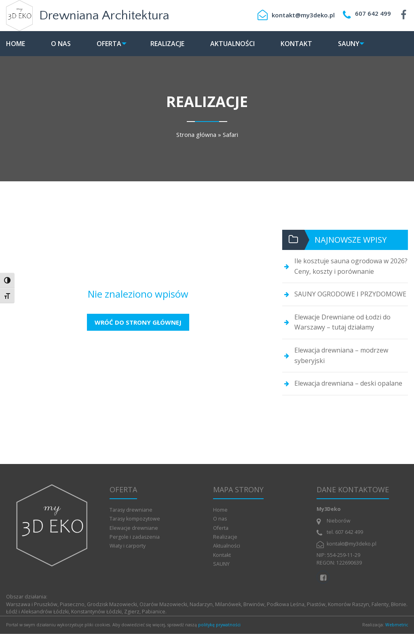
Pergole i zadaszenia (135, 536)
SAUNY (354, 43)
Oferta (109, 43)
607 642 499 (373, 13)
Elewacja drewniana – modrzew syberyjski (341, 355)
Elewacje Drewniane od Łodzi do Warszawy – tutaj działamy (342, 322)
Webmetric (396, 625)
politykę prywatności (219, 625)
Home (15, 43)
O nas (61, 43)
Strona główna (196, 134)
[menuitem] (21, 43)
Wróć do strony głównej (138, 322)
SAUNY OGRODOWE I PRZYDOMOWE (350, 294)
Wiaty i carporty (128, 545)
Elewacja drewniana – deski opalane (348, 383)
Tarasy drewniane (131, 509)
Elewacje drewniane (134, 528)
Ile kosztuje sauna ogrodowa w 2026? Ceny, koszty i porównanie (351, 266)
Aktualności (238, 43)
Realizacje (173, 43)
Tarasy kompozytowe (135, 518)
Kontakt (302, 43)
